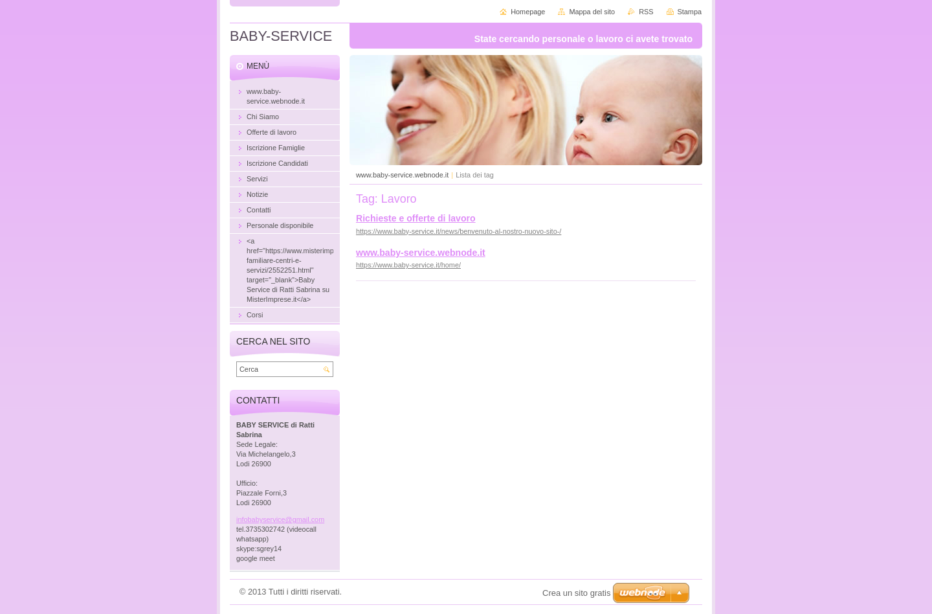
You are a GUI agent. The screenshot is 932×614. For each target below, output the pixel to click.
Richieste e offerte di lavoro (416, 218)
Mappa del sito (592, 12)
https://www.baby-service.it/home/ (408, 265)
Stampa (690, 12)
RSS (646, 12)
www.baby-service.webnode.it (402, 175)
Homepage (528, 12)
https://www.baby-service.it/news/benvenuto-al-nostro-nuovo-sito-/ (458, 231)
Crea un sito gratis (576, 593)
